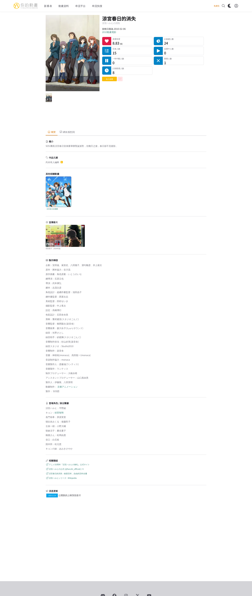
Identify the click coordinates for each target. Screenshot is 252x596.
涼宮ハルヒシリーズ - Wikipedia (61, 478)
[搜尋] (223, 6)
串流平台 (80, 6)
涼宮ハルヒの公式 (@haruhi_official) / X (65, 469)
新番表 (48, 6)
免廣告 (217, 6)
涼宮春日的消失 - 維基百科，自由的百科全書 (66, 473)
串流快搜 (97, 6)
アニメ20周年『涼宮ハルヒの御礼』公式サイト (68, 464)
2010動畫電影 (109, 32)
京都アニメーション (67, 386)
